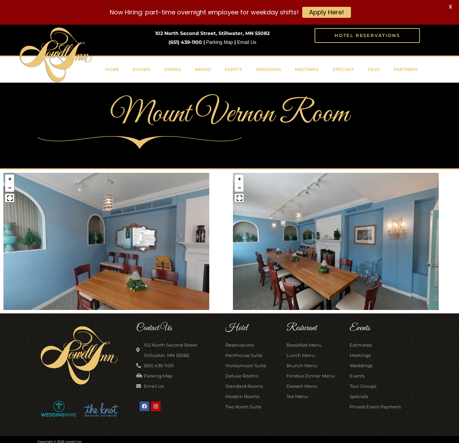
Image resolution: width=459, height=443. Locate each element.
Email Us (246, 41)
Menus (203, 68)
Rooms (142, 68)
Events (233, 68)
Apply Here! (326, 12)
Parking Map (219, 41)
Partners (406, 68)
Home (112, 68)
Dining (172, 68)
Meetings (307, 68)
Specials (343, 68)
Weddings (268, 68)
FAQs (374, 68)
